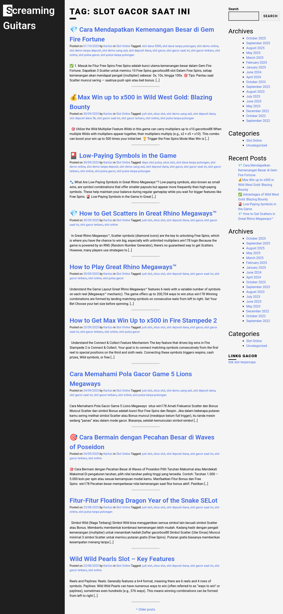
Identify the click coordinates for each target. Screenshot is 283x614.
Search (233, 9)
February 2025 (256, 62)
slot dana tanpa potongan (179, 46)
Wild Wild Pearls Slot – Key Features (122, 559)
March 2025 (254, 58)
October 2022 (256, 116)
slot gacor (159, 50)
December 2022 (257, 111)
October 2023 (256, 82)
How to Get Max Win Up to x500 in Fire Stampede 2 (143, 320)
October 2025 (256, 38)
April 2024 (253, 77)
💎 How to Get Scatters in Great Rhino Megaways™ (143, 213)
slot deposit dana (140, 50)
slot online (152, 118)
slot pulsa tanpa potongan (117, 55)
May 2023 (253, 106)
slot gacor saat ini (178, 50)
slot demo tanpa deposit (85, 50)
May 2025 (253, 53)
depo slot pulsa (152, 162)
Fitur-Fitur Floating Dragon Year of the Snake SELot (143, 500)
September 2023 (258, 87)
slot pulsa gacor (89, 55)
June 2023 (253, 101)
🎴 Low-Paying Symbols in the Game (123, 155)
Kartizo (108, 46)
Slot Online (123, 46)
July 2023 (253, 96)
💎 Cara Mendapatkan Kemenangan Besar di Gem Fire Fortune (257, 170)
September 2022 (258, 121)
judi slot (147, 114)
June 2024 (253, 72)
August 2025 (255, 48)
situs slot (159, 114)
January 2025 (256, 67)
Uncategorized (256, 145)
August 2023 (255, 92)
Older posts (147, 609)
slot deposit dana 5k (83, 118)
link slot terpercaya (241, 362)
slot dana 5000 (151, 46)
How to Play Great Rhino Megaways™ (123, 267)
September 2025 (258, 43)
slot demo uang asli (115, 50)
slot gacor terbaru (202, 50)
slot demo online (207, 46)
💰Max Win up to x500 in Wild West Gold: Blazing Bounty (256, 185)
